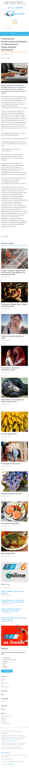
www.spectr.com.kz (13, 740)
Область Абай (5, 686)
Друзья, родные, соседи (9, 659)
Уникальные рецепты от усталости (11, 493)
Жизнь (3, 713)
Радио (3, 665)
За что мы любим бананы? (9, 434)
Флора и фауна (5, 723)
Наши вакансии (5, 752)
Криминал (4, 721)
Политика (4, 691)
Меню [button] (14, 34)
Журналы (4, 667)
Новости (4, 676)
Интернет (4, 661)
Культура (4, 705)
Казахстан (4, 683)
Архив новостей (21, 3)
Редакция (12, 3)
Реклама (6, 3)
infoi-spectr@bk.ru (9, 764)
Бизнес (3, 701)
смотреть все (5, 587)
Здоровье (4, 718)
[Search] (14, 28)
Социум (3, 720)
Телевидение (5, 657)
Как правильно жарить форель (10, 523)
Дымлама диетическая (8, 553)
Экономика (4, 699)
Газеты (4, 663)
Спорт (3, 709)
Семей (3, 679)
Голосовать (6, 671)
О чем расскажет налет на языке (11, 463)
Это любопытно (5, 716)
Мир (2, 685)
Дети (2, 694)
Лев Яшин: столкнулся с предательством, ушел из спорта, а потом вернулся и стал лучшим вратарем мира (13, 272)
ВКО (2, 681)
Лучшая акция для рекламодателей (14, 2)
